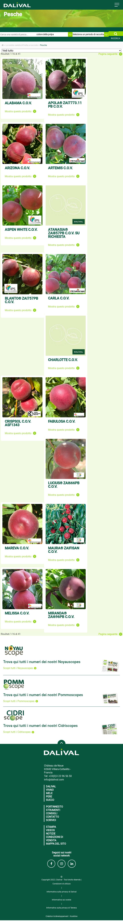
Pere (49, 796)
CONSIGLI (51, 813)
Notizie (50, 833)
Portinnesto (54, 806)
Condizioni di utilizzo (62, 884)
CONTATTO (52, 816)
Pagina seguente (110, 54)
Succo (50, 799)
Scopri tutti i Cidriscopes (18, 731)
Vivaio (50, 789)
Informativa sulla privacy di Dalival (62, 892)
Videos (50, 830)
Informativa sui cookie (61, 900)
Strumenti (53, 810)
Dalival (51, 786)
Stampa (51, 826)
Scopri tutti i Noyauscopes (19, 668)
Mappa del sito (56, 843)
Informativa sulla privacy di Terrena (61, 908)
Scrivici (51, 820)
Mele (49, 793)
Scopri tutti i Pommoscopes (20, 701)
